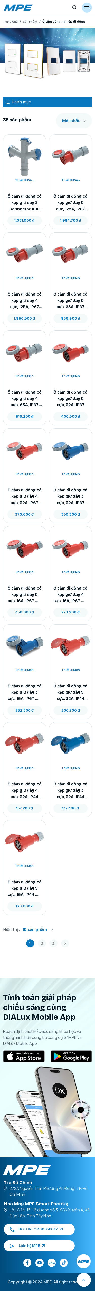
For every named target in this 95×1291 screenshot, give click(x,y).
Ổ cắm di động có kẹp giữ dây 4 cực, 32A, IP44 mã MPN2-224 (25, 791)
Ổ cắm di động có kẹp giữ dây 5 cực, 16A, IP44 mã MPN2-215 (25, 888)
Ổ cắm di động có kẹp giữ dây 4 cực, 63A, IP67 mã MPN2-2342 (25, 399)
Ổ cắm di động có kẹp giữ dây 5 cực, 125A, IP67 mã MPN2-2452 (70, 203)
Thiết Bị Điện (24, 180)
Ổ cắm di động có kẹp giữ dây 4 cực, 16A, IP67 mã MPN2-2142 (70, 595)
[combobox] (74, 120)
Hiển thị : (11, 929)
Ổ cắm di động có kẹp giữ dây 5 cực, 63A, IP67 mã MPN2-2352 (70, 301)
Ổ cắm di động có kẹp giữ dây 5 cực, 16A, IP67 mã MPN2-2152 (25, 595)
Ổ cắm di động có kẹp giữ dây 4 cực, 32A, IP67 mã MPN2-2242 (25, 497)
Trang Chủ (10, 21)
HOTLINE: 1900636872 (36, 1229)
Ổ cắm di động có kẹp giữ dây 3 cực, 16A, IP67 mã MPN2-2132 (25, 693)
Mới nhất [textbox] (71, 120)
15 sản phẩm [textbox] (35, 929)
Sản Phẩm (30, 21)
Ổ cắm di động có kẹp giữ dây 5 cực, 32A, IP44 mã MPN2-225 (70, 693)
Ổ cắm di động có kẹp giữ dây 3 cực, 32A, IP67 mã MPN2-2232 (70, 497)
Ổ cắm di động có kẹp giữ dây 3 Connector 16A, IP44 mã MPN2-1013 (25, 203)
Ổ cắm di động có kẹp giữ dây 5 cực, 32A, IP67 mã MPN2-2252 (70, 399)
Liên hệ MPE (27, 1245)
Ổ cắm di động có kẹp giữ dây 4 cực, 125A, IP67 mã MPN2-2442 (25, 301)
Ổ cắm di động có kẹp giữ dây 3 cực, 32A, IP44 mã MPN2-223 (70, 791)
